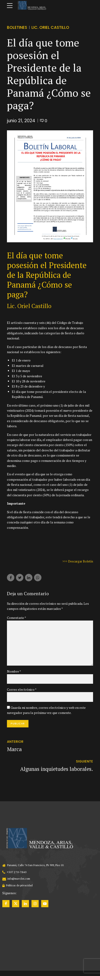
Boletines (17, 27)
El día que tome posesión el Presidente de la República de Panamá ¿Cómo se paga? (47, 274)
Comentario (16, 617)
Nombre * (14, 673)
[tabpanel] (50, 186)
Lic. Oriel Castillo (52, 27)
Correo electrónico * (22, 692)
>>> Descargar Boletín (77, 561)
